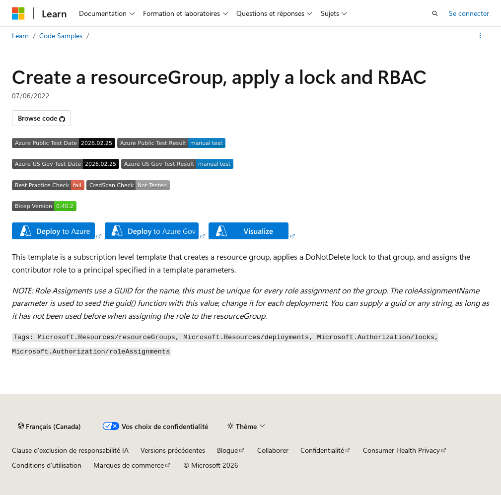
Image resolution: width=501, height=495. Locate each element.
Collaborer (272, 450)
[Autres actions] (480, 36)
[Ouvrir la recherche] (435, 13)
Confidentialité (322, 450)
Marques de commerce (128, 465)
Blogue (227, 450)
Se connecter (469, 13)
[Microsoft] (18, 13)
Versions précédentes (173, 450)
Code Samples (60, 35)
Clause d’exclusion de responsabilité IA (70, 450)
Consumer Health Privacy (401, 450)
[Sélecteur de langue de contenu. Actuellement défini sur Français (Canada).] (49, 426)
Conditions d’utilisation (46, 465)
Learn (20, 35)
